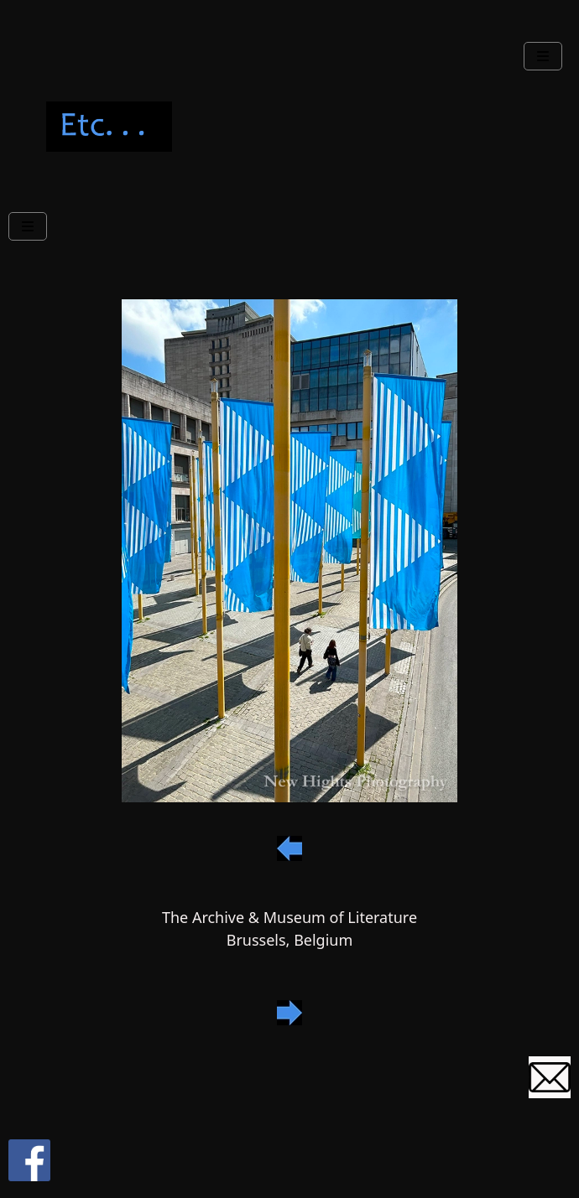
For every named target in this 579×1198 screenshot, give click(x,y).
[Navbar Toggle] (543, 56)
